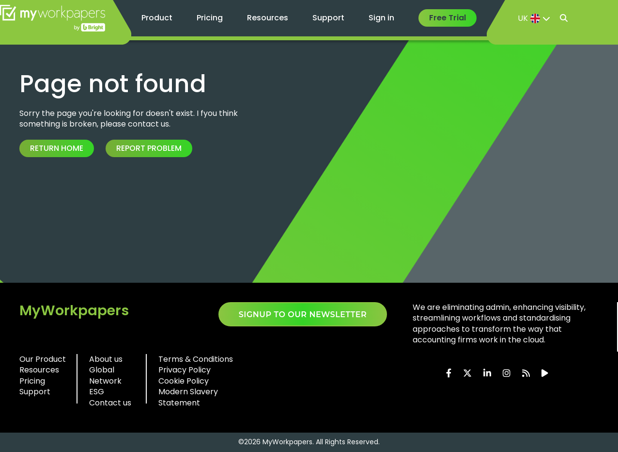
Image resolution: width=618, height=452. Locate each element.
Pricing (210, 17)
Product (156, 17)
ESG (96, 391)
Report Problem (149, 148)
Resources (267, 17)
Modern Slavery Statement (188, 397)
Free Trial (447, 17)
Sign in (381, 17)
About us (106, 359)
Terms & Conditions (195, 359)
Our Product (42, 359)
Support (328, 17)
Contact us (110, 402)
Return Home (56, 148)
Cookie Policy (183, 381)
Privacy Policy (184, 369)
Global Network (105, 375)
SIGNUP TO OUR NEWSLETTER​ (303, 314)
